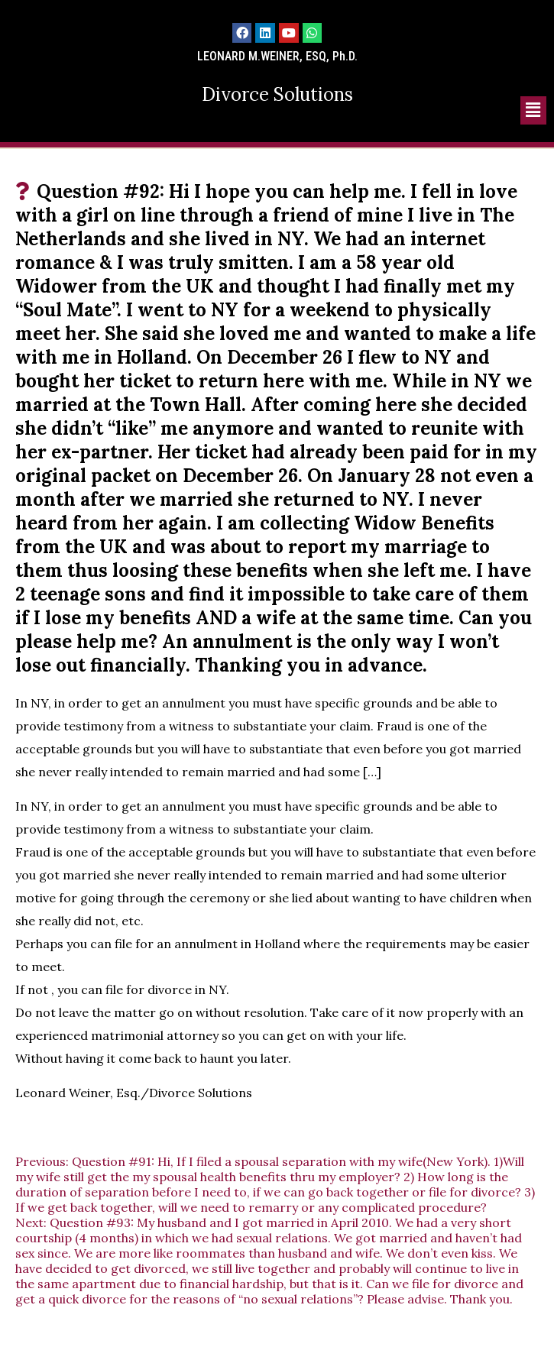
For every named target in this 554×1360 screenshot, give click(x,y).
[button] (533, 110)
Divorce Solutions (277, 94)
